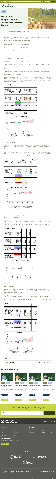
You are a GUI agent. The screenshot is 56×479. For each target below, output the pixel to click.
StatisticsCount (7, 358)
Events (2, 432)
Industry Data (4, 435)
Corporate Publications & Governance (47, 433)
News (6, 31)
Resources (16, 432)
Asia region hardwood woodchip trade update (7, 386)
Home (2, 430)
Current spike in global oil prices (34, 386)
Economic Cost (32, 394)
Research (3, 434)
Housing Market (46, 394)
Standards (16, 434)
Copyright (40, 471)
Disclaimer (45, 471)
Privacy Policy (51, 471)
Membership (45, 430)
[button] (39, 362)
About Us (31, 430)
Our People (31, 432)
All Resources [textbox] (42, 1)
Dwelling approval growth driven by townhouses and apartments (47, 387)
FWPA (2, 31)
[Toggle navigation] (53, 5)
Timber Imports (4, 394)
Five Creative (19, 472)
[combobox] (44, 1)
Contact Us (16, 435)
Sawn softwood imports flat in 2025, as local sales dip (21, 387)
